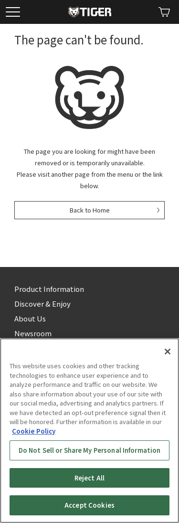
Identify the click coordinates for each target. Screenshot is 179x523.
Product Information (49, 289)
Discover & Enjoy (42, 304)
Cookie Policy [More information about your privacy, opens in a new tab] (33, 431)
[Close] (167, 351)
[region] (89, 430)
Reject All (89, 477)
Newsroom (33, 333)
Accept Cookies (89, 505)
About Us (30, 318)
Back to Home (90, 209)
